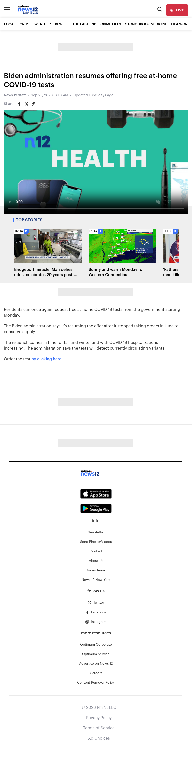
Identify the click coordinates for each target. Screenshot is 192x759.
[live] (177, 10)
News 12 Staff (15, 95)
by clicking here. (46, 359)
